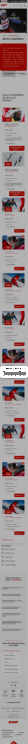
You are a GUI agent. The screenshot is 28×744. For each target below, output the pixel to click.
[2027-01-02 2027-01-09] (22, 373)
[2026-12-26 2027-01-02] (18, 373)
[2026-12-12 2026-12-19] (10, 373)
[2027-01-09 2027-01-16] (26, 373)
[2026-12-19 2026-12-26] (14, 373)
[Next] (24, 368)
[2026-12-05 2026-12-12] (6, 373)
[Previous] (3, 368)
